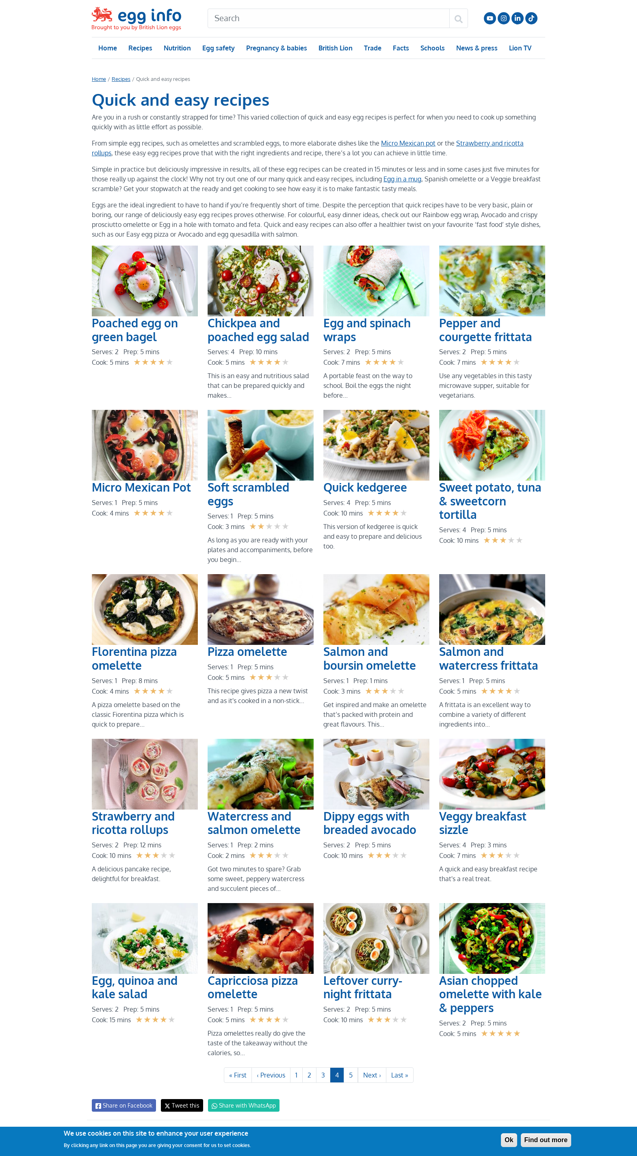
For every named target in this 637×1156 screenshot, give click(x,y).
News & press (476, 48)
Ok (509, 1139)
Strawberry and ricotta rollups (497, 143)
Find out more (546, 1139)
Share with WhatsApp (240, 1105)
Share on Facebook (123, 1105)
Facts (400, 48)
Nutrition (177, 48)
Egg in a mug (401, 179)
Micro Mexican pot (406, 143)
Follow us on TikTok (531, 18)
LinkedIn (517, 18)
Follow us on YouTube (490, 18)
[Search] (329, 18)
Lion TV (519, 48)
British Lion (335, 48)
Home (107, 48)
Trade (372, 48)
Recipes (140, 48)
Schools (432, 48)
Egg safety (218, 48)
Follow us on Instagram (504, 18)
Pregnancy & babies (276, 48)
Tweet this (180, 1105)
